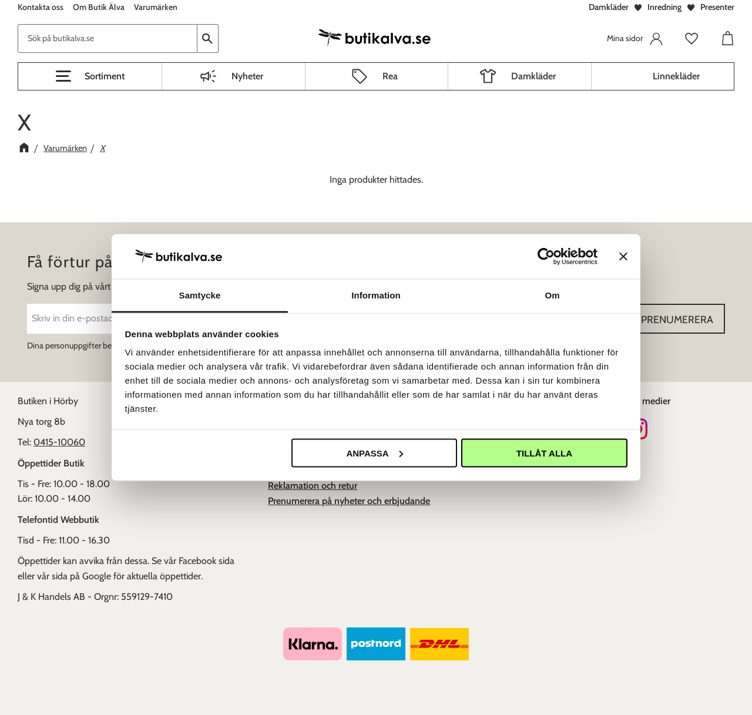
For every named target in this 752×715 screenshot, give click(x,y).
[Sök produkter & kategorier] (107, 38)
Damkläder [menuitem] (533, 76)
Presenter (717, 7)
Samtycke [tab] (200, 295)
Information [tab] (376, 295)
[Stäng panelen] (623, 256)
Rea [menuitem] (390, 76)
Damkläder (609, 7)
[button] (90, 76)
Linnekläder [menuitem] (676, 76)
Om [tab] (552, 295)
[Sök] (208, 38)
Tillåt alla (544, 453)
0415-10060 (59, 442)
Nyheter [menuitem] (247, 76)
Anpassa (374, 453)
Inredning (664, 7)
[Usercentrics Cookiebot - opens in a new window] (546, 256)
